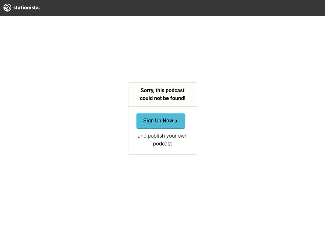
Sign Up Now (160, 121)
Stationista (24, 8)
